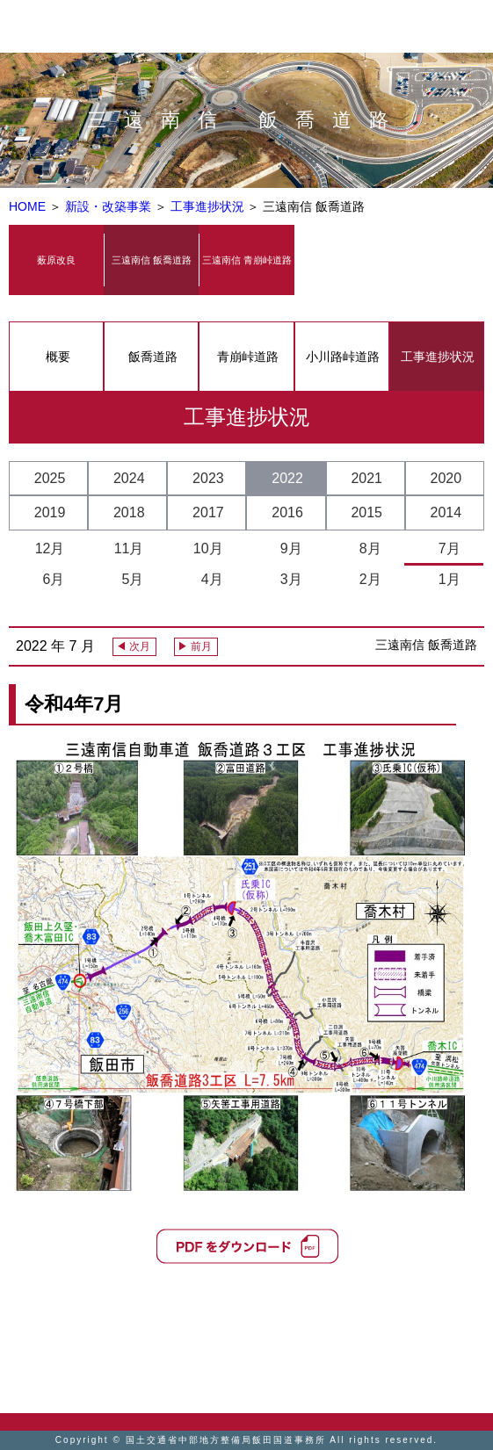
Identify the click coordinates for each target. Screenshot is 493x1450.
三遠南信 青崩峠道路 (247, 260)
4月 (208, 579)
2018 (129, 512)
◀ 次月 (133, 646)
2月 (366, 579)
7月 (445, 548)
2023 (208, 478)
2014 (446, 512)
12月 (50, 548)
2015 (366, 512)
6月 (50, 579)
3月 (287, 579)
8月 (366, 548)
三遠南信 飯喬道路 (152, 260)
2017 (208, 512)
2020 (446, 478)
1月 (445, 579)
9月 (287, 548)
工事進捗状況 (209, 206)
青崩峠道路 (248, 357)
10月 (208, 548)
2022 (287, 478)
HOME (27, 206)
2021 (366, 478)
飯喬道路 (153, 357)
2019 (50, 512)
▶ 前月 (195, 646)
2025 (50, 478)
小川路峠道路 (343, 357)
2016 (287, 512)
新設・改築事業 (110, 206)
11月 (129, 548)
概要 (58, 357)
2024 (129, 478)
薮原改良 (56, 260)
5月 (129, 579)
